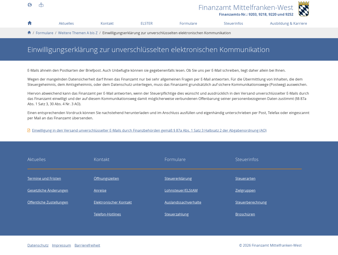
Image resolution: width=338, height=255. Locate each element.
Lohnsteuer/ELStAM (181, 190)
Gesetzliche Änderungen (47, 190)
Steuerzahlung (177, 214)
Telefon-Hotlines (107, 214)
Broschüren (245, 214)
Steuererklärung (178, 178)
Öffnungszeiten (106, 178)
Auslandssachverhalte (183, 202)
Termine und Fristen (44, 178)
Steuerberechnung (251, 202)
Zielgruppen (245, 190)
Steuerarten (245, 178)
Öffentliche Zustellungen (47, 202)
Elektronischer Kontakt (113, 202)
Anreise (100, 190)
